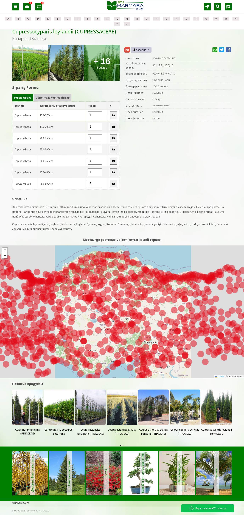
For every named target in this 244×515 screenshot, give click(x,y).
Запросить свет (136, 99)
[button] (129, 359)
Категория (132, 58)
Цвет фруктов (135, 118)
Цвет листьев (134, 112)
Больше (102, 63)
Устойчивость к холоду (135, 66)
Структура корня (136, 80)
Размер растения (136, 86)
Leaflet (219, 376)
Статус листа (134, 105)
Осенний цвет (135, 93)
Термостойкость (136, 73)
